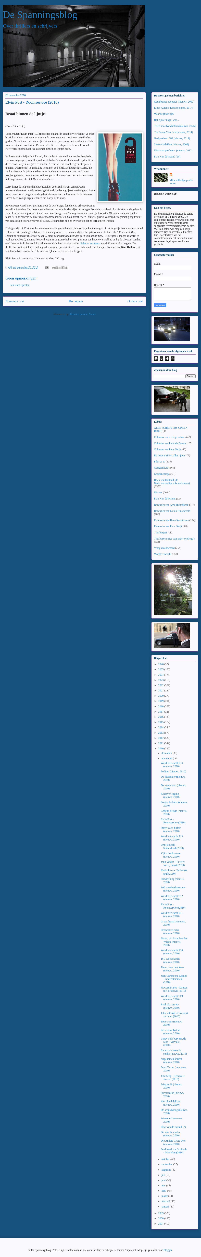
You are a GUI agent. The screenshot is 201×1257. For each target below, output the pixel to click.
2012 (161, 738)
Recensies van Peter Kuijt (168, 526)
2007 (161, 1223)
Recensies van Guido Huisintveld (172, 510)
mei (163, 1185)
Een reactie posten (19, 285)
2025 (161, 669)
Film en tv (159, 461)
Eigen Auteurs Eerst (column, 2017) (173, 107)
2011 (161, 743)
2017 (161, 711)
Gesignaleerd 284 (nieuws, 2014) (172, 138)
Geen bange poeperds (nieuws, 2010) (174, 101)
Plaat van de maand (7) (173, 1127)
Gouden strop (161, 473)
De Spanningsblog (40, 14)
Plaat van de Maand (164, 498)
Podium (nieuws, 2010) (173, 771)
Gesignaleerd (161, 467)
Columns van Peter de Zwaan (170, 443)
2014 (161, 727)
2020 (161, 695)
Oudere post (135, 301)
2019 (161, 701)
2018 (161, 706)
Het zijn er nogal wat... (166, 119)
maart (164, 1195)
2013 (161, 732)
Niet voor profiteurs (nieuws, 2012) (173, 150)
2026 (161, 664)
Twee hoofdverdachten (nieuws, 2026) (175, 126)
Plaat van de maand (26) (167, 156)
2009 (161, 1213)
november (167, 758)
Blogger (167, 1250)
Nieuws (158, 492)
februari (166, 1201)
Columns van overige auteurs (170, 437)
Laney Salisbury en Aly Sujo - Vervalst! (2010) (173, 1041)
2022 (161, 685)
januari (165, 1206)
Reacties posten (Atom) (82, 314)
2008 (161, 1218)
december (167, 753)
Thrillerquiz (160, 532)
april (164, 1190)
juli (163, 1175)
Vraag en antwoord (164, 547)
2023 (161, 680)
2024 (161, 674)
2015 (161, 722)
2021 (161, 690)
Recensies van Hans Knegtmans (171, 520)
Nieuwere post (14, 301)
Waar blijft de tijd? (164, 113)
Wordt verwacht (162, 554)
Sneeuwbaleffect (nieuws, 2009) (171, 144)
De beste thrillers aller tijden (169, 455)
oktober (165, 1159)
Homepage (76, 301)
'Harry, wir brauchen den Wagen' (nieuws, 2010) (174, 941)
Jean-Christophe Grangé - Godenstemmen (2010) (174, 979)
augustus (166, 1169)
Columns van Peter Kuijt (167, 449)
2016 (161, 716)
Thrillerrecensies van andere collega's (174, 538)
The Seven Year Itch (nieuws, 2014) (173, 132)
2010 (161, 748)
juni (163, 1180)
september (167, 1164)
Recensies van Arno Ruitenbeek (171, 504)
